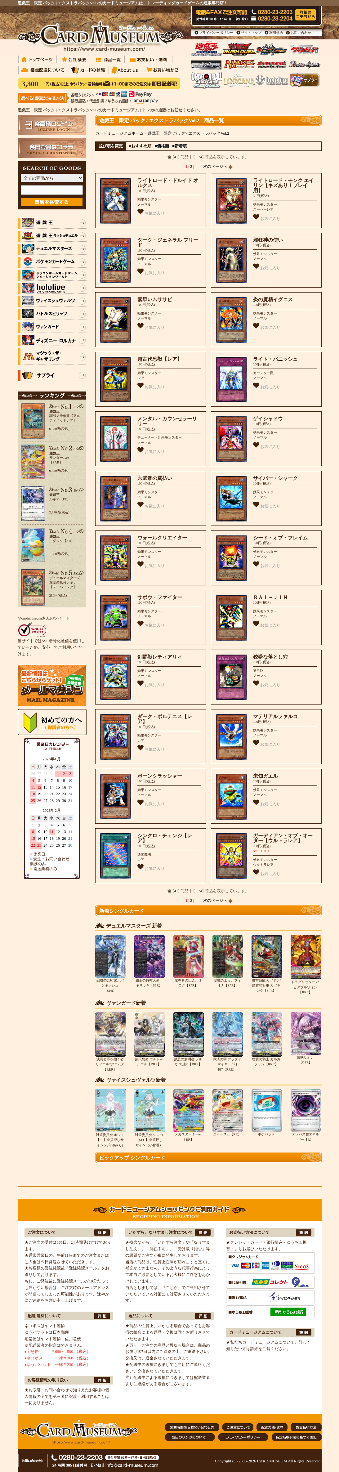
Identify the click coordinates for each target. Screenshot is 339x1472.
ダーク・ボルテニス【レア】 (164, 719)
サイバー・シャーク (275, 478)
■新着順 (179, 146)
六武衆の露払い (154, 478)
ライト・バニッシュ (275, 359)
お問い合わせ (301, 32)
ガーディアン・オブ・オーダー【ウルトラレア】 (283, 838)
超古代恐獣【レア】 (159, 359)
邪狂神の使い (268, 240)
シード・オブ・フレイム (280, 537)
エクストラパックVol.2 (208, 133)
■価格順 (161, 146)
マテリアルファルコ (275, 716)
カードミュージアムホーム (119, 133)
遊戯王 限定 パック (166, 133)
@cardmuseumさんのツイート (44, 618)
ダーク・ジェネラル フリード (167, 242)
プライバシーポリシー (216, 32)
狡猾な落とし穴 (270, 657)
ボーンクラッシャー (159, 776)
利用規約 (276, 32)
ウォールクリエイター (162, 537)
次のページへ (218, 166)
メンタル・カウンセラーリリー (167, 421)
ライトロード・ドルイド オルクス (167, 183)
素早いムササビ (154, 299)
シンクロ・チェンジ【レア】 (164, 838)
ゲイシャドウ (268, 418)
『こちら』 (172, 1287)
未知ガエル (265, 776)
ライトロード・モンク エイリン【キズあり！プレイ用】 (283, 185)
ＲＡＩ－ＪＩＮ (270, 597)
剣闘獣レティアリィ (159, 657)
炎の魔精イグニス (273, 299)
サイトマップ (251, 32)
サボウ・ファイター (159, 597)
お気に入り (151, 212)
